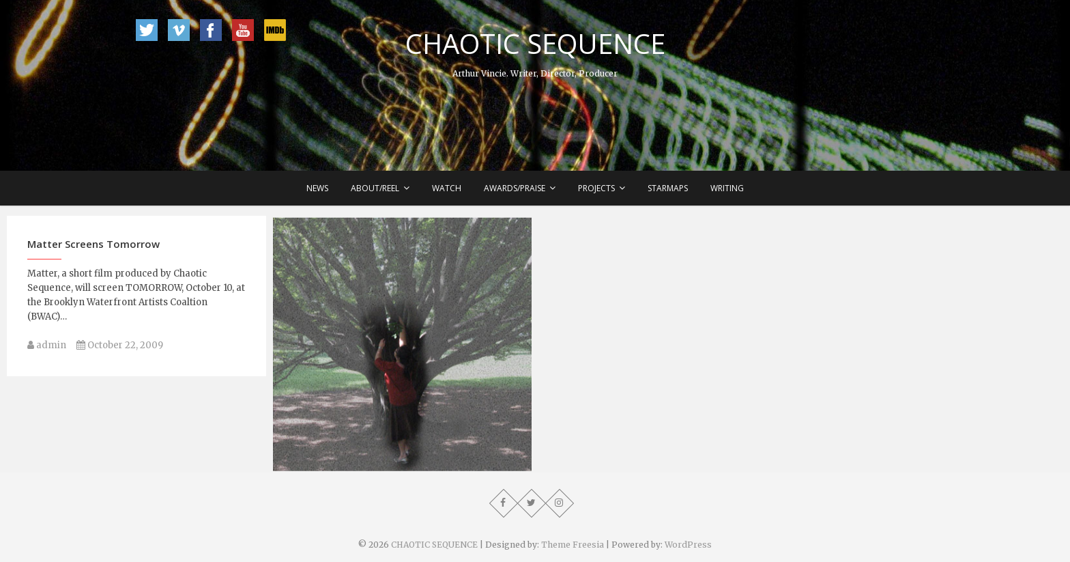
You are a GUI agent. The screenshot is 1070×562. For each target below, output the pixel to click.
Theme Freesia (572, 544)
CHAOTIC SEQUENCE (535, 43)
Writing (727, 188)
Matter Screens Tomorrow (93, 249)
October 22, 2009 (119, 350)
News (317, 188)
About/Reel (375, 188)
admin (46, 350)
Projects (596, 188)
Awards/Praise (514, 188)
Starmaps (668, 188)
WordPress (688, 544)
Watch (446, 188)
